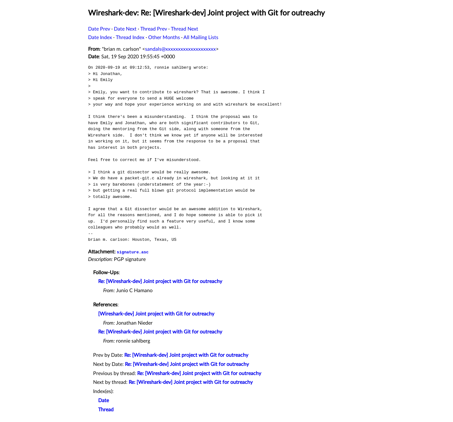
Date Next (125, 29)
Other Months (164, 37)
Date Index (100, 37)
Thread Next (184, 29)
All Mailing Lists (200, 37)
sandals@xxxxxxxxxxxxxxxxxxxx (180, 49)
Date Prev (99, 29)
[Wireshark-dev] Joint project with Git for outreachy (156, 313)
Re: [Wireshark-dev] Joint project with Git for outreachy (160, 281)
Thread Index (130, 37)
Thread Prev (153, 29)
